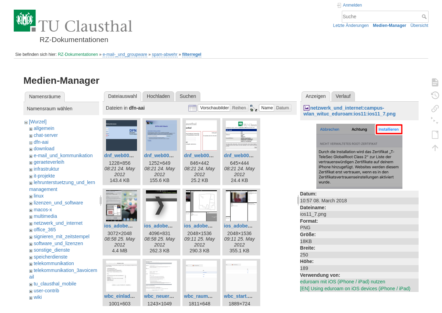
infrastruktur (46, 169)
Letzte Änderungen (351, 25)
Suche (425, 16)
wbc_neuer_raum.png (169, 296)
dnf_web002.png (163, 155)
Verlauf (343, 96)
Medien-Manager (389, 25)
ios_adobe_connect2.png (173, 226)
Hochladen (158, 96)
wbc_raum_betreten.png (212, 296)
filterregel (191, 54)
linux (39, 196)
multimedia (45, 216)
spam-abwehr (164, 54)
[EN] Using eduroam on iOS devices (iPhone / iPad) (355, 288)
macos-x (43, 209)
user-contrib (46, 290)
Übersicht (419, 25)
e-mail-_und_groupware (125, 54)
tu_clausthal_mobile (55, 283)
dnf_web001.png (123, 155)
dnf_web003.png (203, 155)
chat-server (46, 135)
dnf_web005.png (243, 155)
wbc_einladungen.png (129, 296)
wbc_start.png (240, 296)
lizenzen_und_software (58, 202)
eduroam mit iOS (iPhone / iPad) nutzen (342, 281)
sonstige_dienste (52, 250)
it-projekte (44, 176)
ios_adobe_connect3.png (213, 226)
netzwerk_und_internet (58, 223)
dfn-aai (41, 142)
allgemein (44, 128)
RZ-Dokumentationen (78, 54)
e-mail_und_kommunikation (63, 155)
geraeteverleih (49, 162)
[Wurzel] (37, 121)
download (44, 148)
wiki (38, 297)
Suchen (188, 96)
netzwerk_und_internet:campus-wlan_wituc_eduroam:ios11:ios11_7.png (350, 111)
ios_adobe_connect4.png (253, 226)
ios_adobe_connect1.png (133, 226)
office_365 (45, 229)
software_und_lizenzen (58, 243)
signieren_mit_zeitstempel (62, 236)
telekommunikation (54, 263)
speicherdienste (50, 257)
